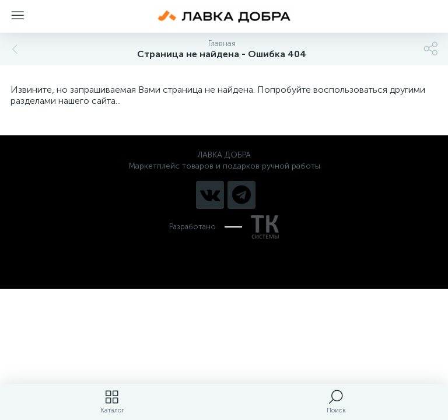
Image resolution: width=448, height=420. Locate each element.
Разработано (224, 227)
